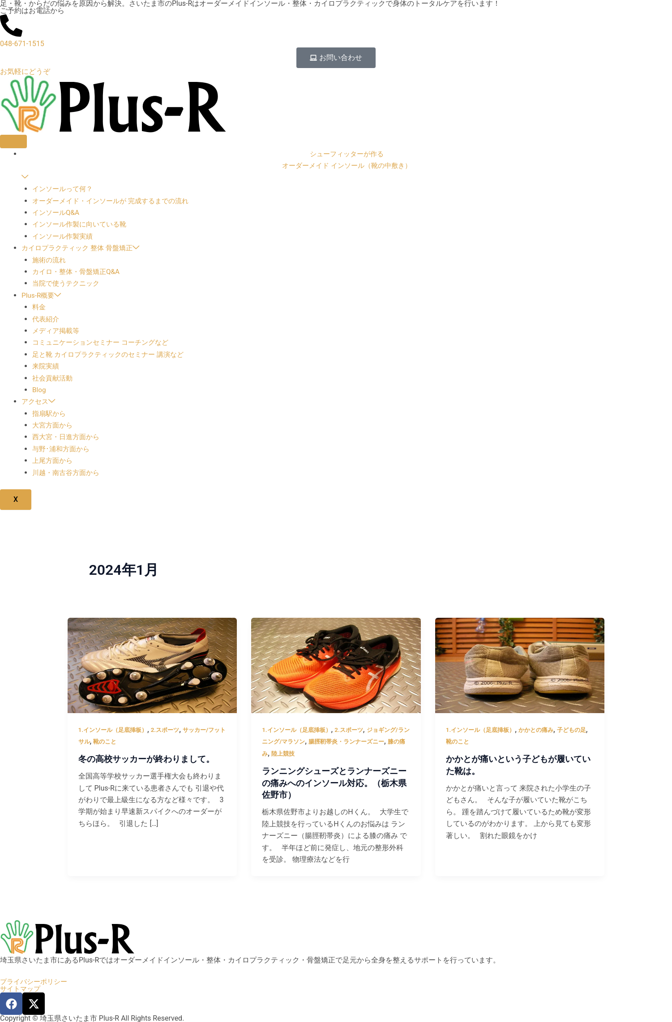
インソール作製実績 (64, 236)
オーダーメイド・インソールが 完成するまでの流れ (115, 201)
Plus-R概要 (42, 295)
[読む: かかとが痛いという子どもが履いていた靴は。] (520, 665)
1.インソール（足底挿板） (115, 730)
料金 (39, 307)
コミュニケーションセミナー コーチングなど (104, 343)
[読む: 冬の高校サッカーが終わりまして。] (152, 665)
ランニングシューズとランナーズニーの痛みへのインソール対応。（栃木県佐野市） (333, 783)
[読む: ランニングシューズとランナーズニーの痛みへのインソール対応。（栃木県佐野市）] (336, 665)
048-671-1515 (22, 43)
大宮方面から (53, 425)
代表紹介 (46, 319)
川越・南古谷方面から (68, 473)
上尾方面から (53, 461)
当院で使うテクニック (68, 284)
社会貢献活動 (53, 378)
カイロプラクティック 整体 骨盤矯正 (84, 248)
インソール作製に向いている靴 (82, 225)
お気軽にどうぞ (25, 71)
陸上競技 (303, 753)
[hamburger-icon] (13, 141)
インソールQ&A (57, 213)
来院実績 (46, 366)
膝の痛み (274, 753)
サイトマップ (21, 988)
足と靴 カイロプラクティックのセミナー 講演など (112, 355)
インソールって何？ (64, 189)
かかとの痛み (542, 730)
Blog (39, 390)
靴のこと (119, 741)
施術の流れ (50, 260)
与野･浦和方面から (62, 449)
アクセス (39, 402)
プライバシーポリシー (36, 981)
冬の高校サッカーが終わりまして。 (150, 759)
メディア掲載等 (57, 331)
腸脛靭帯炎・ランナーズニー (365, 741)
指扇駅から (50, 414)
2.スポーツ (171, 730)
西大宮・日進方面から (68, 437)
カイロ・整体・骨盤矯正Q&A (78, 272)
